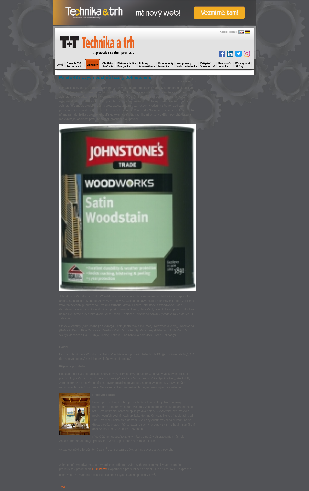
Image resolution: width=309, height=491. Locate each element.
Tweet (63, 486)
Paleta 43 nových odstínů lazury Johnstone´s (105, 77)
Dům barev (99, 469)
